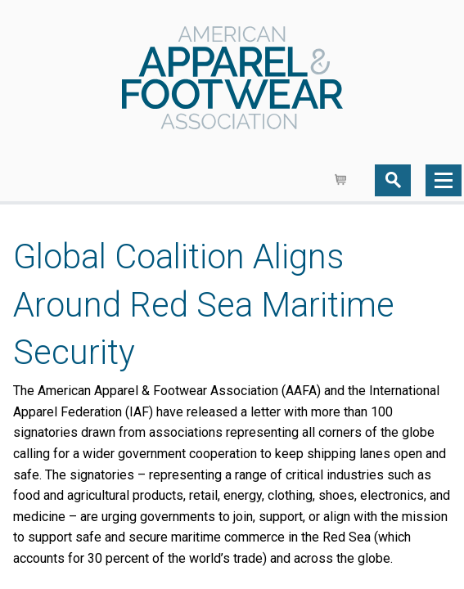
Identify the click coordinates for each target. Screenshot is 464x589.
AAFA (232, 79)
